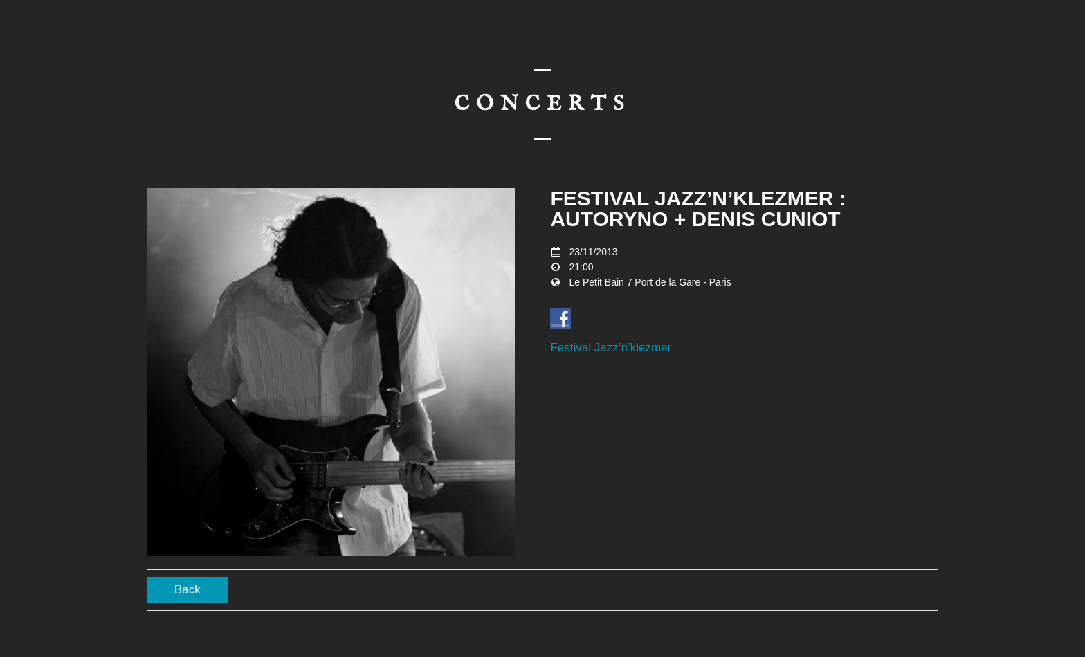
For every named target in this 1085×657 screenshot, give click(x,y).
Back (187, 589)
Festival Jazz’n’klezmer (610, 347)
